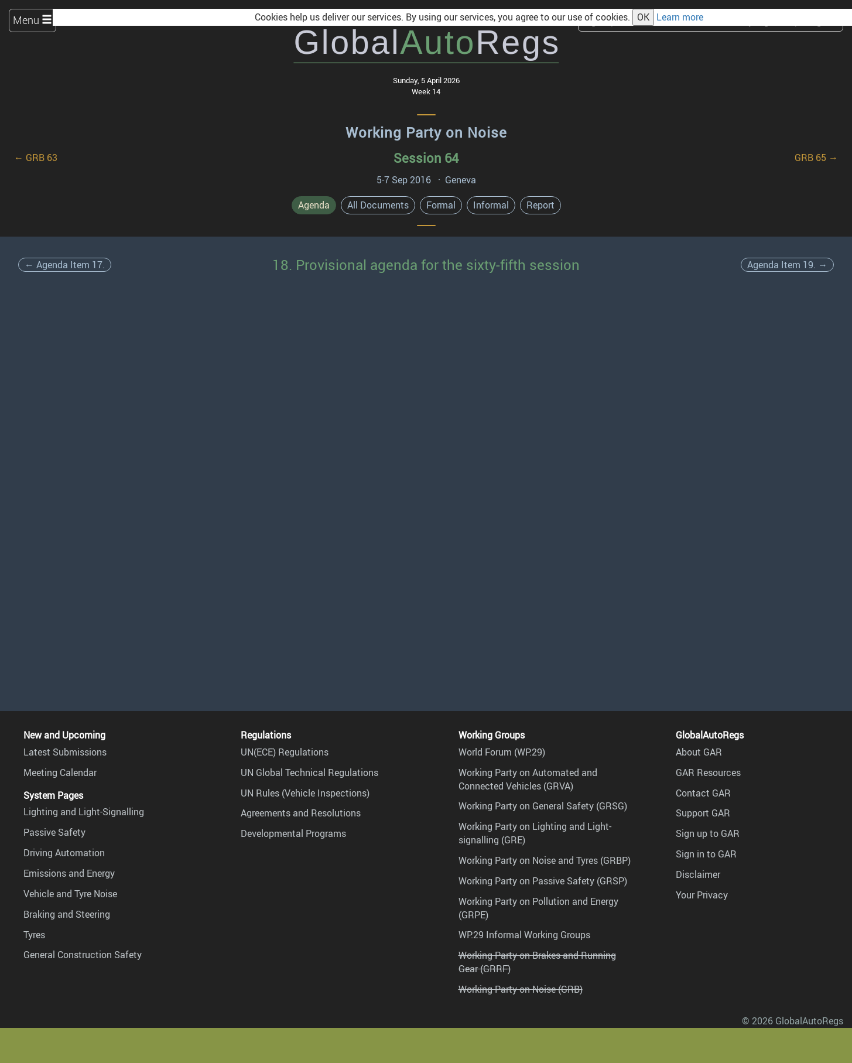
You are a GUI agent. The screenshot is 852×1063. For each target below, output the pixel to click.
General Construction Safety (82, 954)
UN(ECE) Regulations (285, 752)
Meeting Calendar (60, 772)
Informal (491, 205)
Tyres (34, 934)
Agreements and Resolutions (301, 812)
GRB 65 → (816, 157)
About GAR (699, 752)
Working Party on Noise (426, 132)
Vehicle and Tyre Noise (70, 893)
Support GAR (703, 812)
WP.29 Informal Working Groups (524, 934)
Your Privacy (702, 894)
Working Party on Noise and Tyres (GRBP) (544, 860)
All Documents (378, 205)
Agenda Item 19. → (787, 264)
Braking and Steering (66, 914)
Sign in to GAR (706, 853)
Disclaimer (698, 874)
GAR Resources (708, 772)
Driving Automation (64, 852)
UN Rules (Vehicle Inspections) (305, 793)
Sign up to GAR (708, 833)
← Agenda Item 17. (65, 264)
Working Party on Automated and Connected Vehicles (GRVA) (527, 779)
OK (643, 17)
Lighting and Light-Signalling (83, 811)
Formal (441, 205)
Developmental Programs (293, 833)
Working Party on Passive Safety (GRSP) (542, 880)
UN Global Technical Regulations (309, 772)
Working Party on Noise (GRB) (520, 989)
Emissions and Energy (69, 873)
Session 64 (426, 158)
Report (540, 205)
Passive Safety (54, 832)
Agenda (314, 205)
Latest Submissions (65, 752)
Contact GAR (703, 793)
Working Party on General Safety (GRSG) (542, 805)
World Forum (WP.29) (501, 752)
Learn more (679, 17)
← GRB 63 (35, 157)
